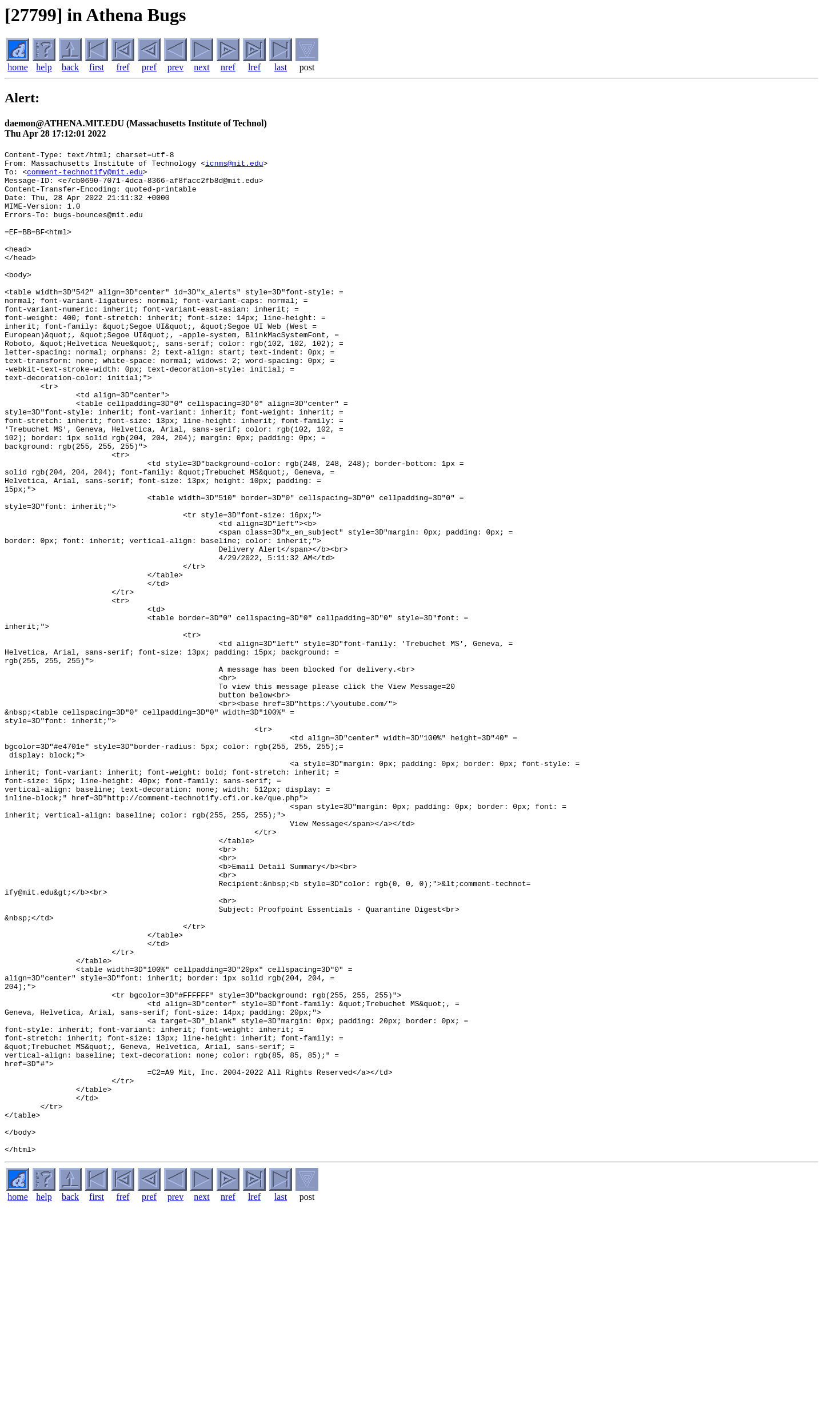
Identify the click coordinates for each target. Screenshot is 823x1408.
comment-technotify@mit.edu (85, 176)
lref (254, 67)
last (280, 67)
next (202, 67)
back (70, 67)
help (44, 67)
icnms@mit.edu (234, 166)
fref (122, 67)
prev (175, 67)
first (96, 67)
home (17, 67)
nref (228, 67)
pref (149, 67)
